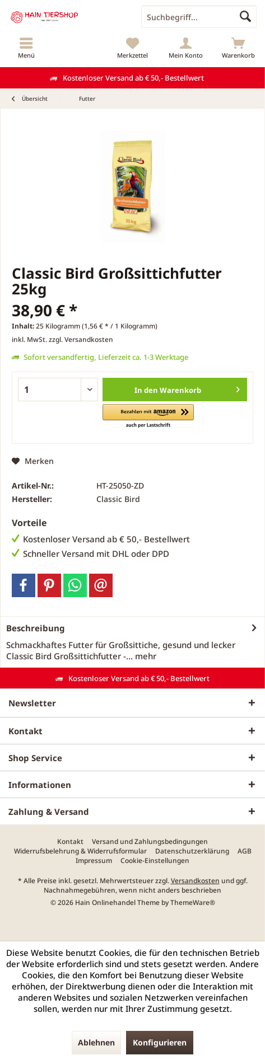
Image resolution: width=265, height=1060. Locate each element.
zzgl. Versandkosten (81, 339)
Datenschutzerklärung (192, 851)
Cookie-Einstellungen (154, 860)
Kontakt (70, 841)
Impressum (94, 860)
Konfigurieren (160, 1042)
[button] (148, 416)
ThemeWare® (192, 902)
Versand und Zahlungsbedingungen (150, 841)
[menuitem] (26, 47)
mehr (144, 656)
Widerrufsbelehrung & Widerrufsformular (80, 851)
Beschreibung (35, 628)
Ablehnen (96, 1042)
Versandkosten (195, 880)
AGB (245, 851)
